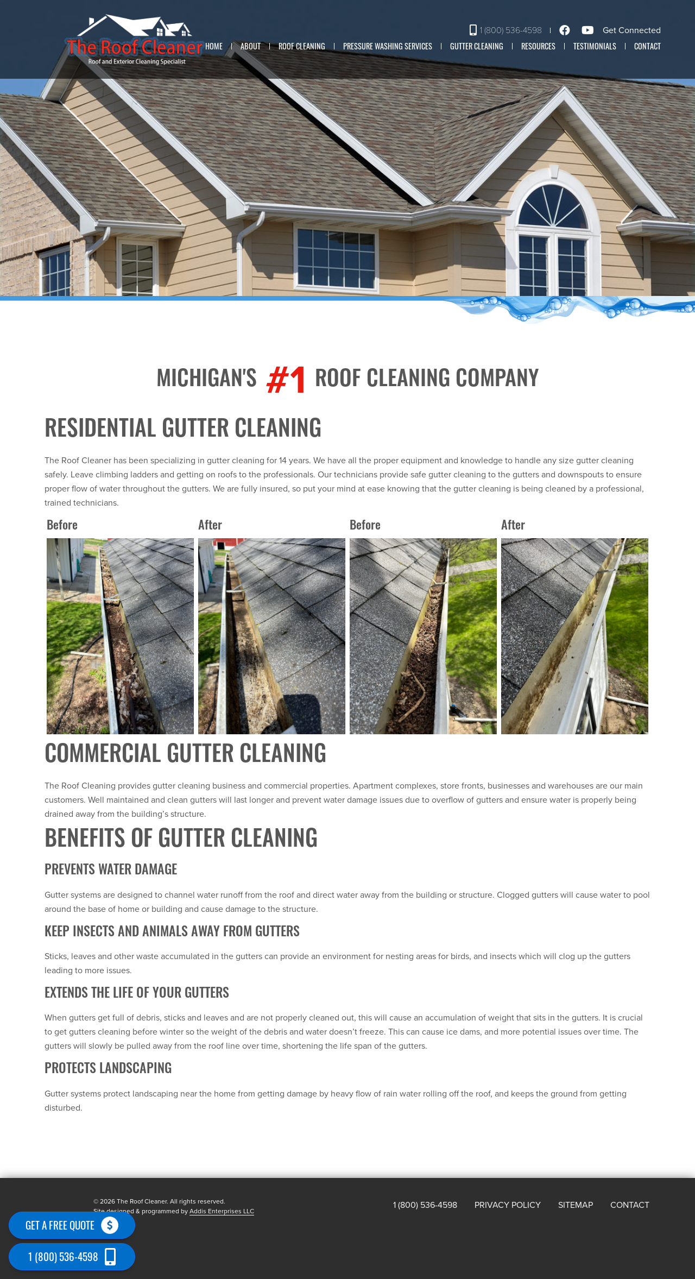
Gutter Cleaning (476, 46)
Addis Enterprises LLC (221, 1211)
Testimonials (594, 46)
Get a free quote (72, 1225)
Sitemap (575, 1205)
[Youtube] (589, 30)
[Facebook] (566, 30)
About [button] (251, 46)
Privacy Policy (508, 1205)
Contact (647, 46)
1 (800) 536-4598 (506, 30)
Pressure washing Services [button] (387, 46)
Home (214, 46)
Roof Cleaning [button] (302, 46)
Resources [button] (538, 46)
